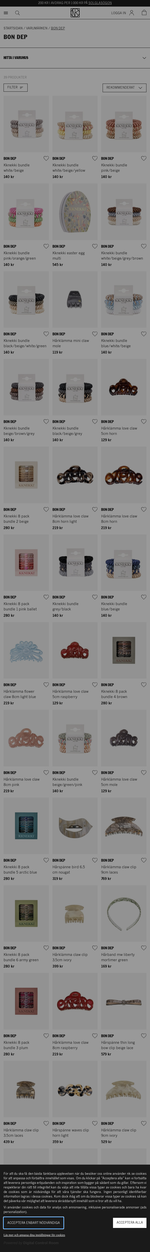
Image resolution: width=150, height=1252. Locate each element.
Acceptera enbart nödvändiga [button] (33, 1223)
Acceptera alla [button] (130, 1222)
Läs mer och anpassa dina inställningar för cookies (34, 1235)
